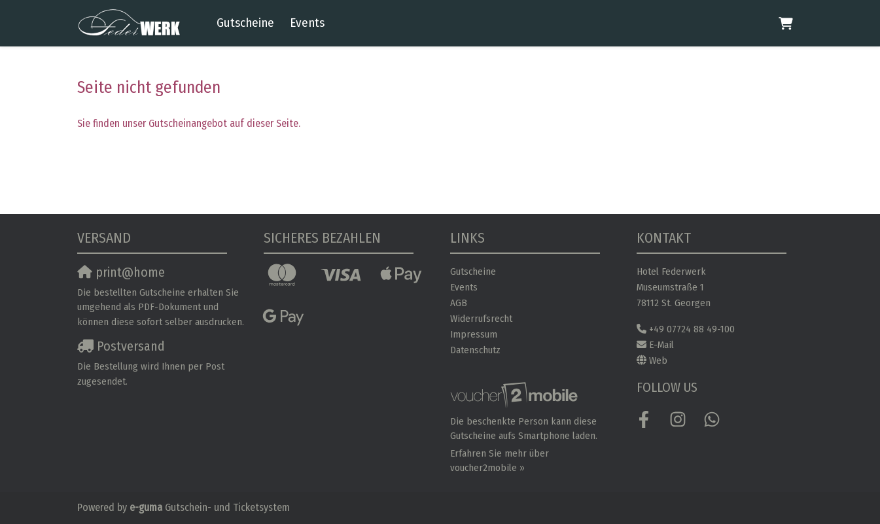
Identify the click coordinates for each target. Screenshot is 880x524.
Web (658, 360)
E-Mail (661, 345)
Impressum (473, 334)
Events (307, 22)
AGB (458, 303)
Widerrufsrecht (481, 318)
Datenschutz (475, 350)
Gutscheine (245, 22)
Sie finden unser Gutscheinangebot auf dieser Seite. (188, 123)
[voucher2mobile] (516, 395)
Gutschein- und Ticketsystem (210, 507)
